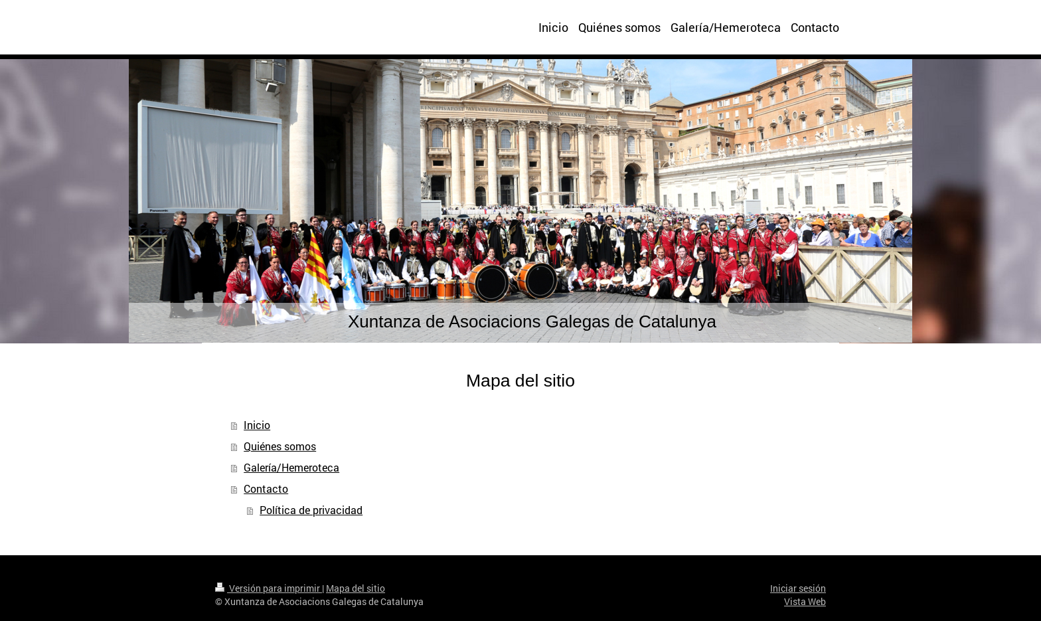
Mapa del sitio (355, 588)
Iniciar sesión (798, 588)
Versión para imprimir (268, 588)
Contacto (266, 488)
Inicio (257, 425)
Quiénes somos (280, 446)
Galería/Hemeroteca (291, 467)
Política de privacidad (311, 510)
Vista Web (805, 601)
